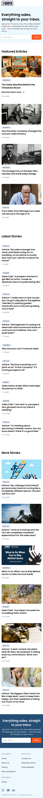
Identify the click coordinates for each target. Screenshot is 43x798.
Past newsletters (9, 771)
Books (4, 782)
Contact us (26, 758)
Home (4, 758)
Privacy (5, 767)
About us (5, 763)
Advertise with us (29, 763)
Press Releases (28, 767)
